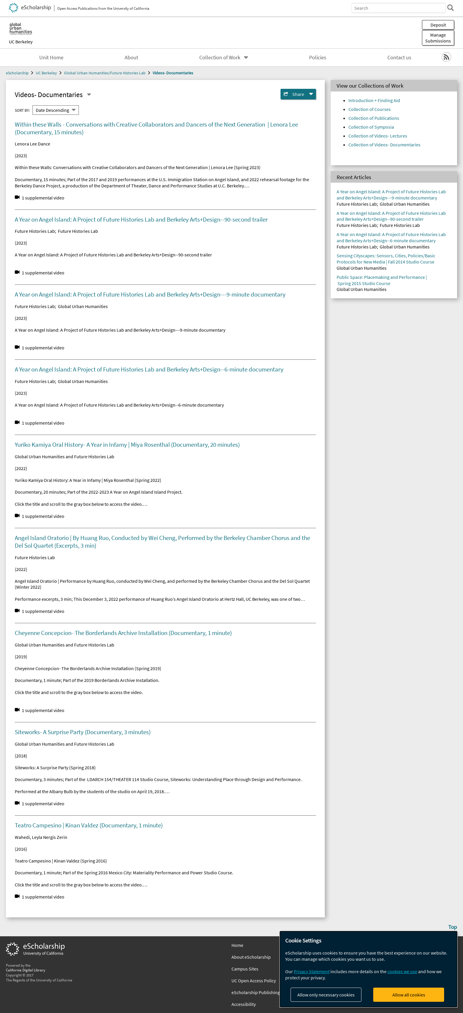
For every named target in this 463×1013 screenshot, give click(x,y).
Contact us (399, 57)
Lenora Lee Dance (32, 144)
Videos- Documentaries (173, 73)
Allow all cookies (408, 995)
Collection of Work (219, 57)
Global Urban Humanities (83, 306)
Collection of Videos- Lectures (377, 136)
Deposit (438, 25)
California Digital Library (25, 970)
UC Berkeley (20, 42)
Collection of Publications (373, 118)
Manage (438, 38)
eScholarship (17, 73)
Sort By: (22, 110)
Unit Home (51, 57)
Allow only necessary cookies (326, 995)
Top (452, 926)
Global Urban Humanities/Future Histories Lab (105, 73)
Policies (317, 57)
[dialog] (368, 969)
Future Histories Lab (35, 231)
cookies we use (402, 971)
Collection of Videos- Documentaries (384, 145)
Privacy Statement (312, 971)
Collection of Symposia (371, 127)
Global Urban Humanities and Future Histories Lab (64, 456)
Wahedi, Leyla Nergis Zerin (41, 837)
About (131, 57)
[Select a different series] (89, 94)
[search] (449, 7)
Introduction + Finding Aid (374, 100)
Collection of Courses (369, 109)
